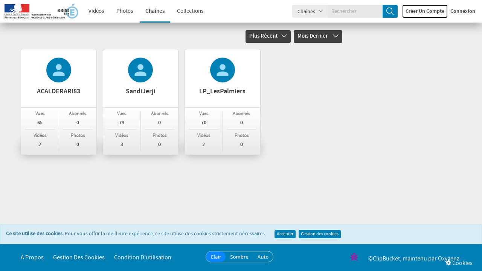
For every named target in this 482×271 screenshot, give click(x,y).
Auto (263, 256)
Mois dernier (318, 36)
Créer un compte (425, 11)
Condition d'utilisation (142, 258)
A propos (32, 258)
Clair (215, 256)
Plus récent (268, 36)
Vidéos (96, 11)
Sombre (239, 256)
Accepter (285, 234)
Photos (124, 11)
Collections (190, 11)
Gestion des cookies (320, 234)
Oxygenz (448, 259)
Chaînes (155, 11)
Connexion (462, 11)
